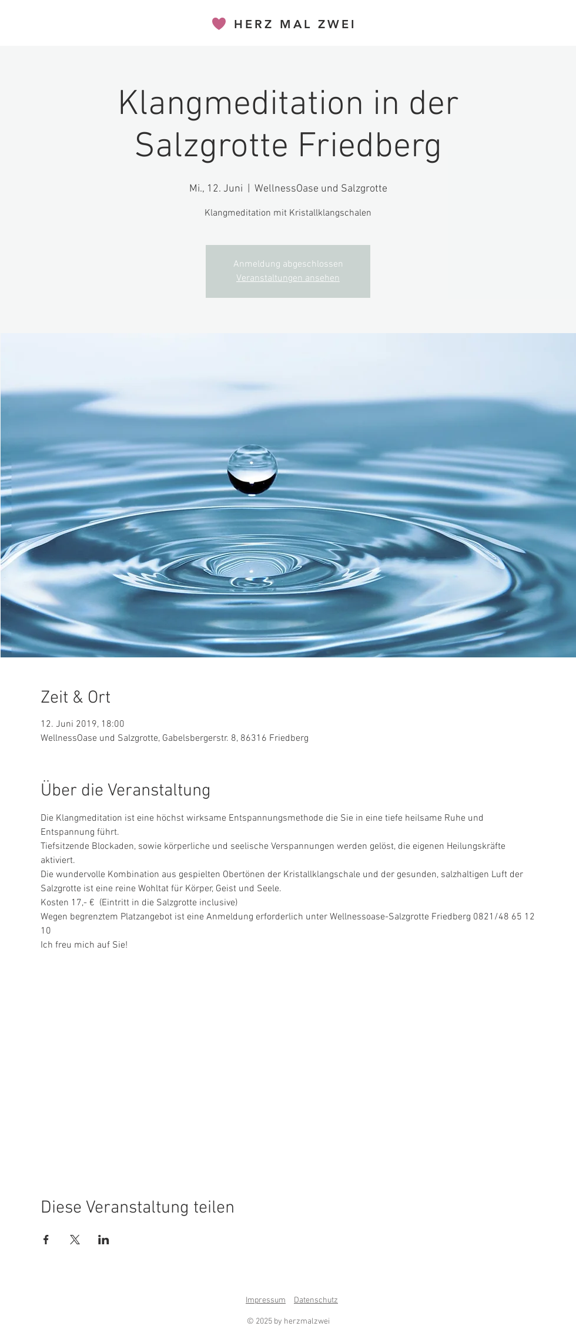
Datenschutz (316, 1300)
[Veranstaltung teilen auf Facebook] (46, 1239)
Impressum (266, 1300)
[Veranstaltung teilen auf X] (75, 1239)
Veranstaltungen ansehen (288, 278)
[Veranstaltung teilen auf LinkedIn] (103, 1239)
